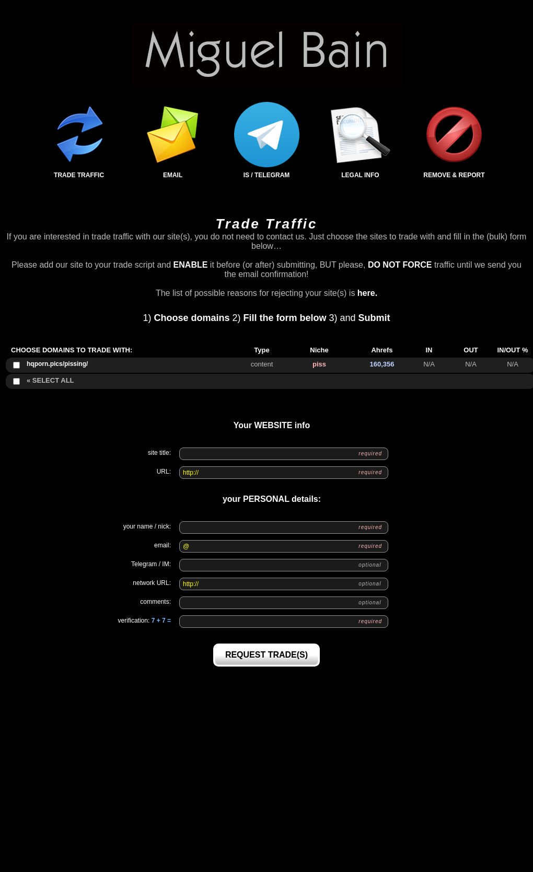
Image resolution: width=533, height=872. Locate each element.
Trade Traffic (79, 140)
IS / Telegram (266, 140)
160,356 (382, 364)
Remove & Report (453, 140)
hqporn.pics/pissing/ (57, 364)
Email (172, 140)
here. (367, 293)
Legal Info (360, 140)
